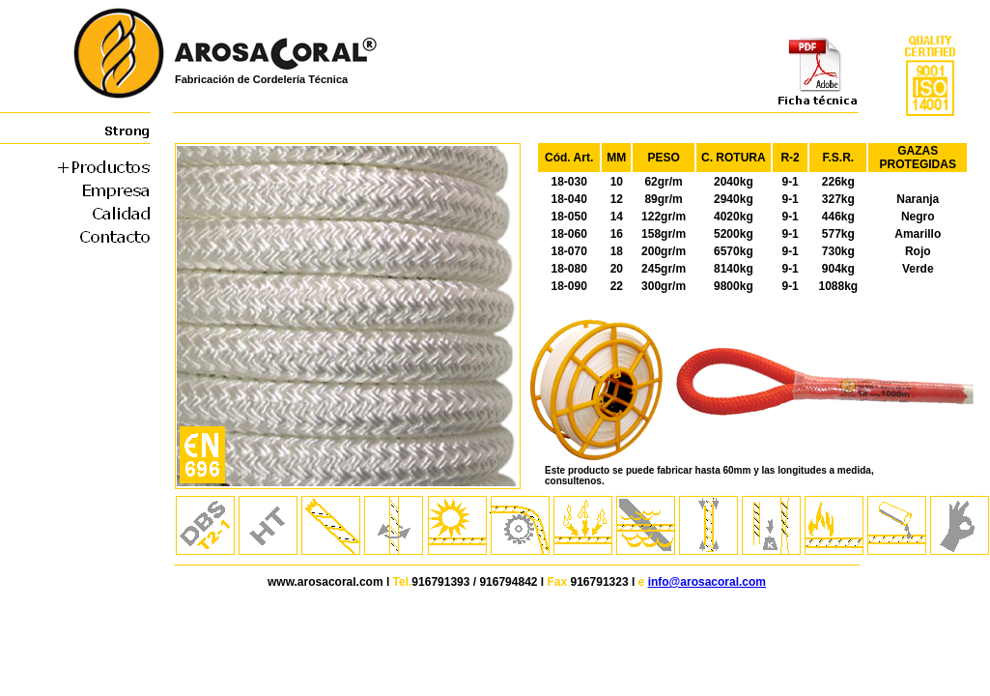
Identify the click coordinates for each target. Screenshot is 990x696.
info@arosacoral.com (707, 582)
